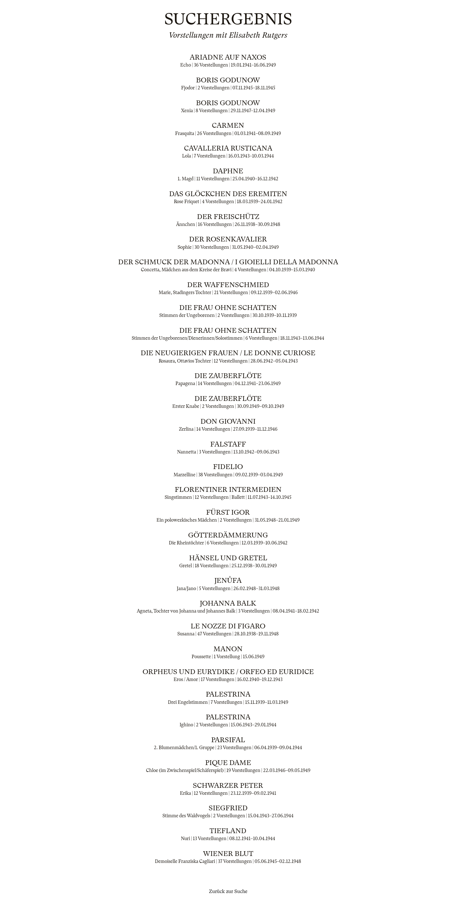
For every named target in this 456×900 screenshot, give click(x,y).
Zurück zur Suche (228, 891)
